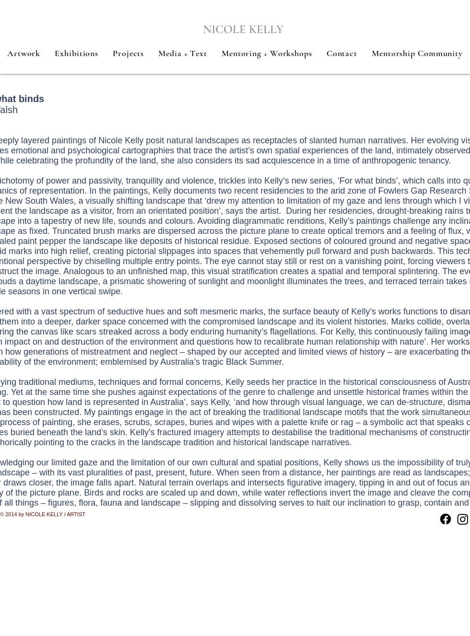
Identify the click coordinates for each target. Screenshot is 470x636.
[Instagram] (463, 519)
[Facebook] (445, 519)
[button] (23, 53)
